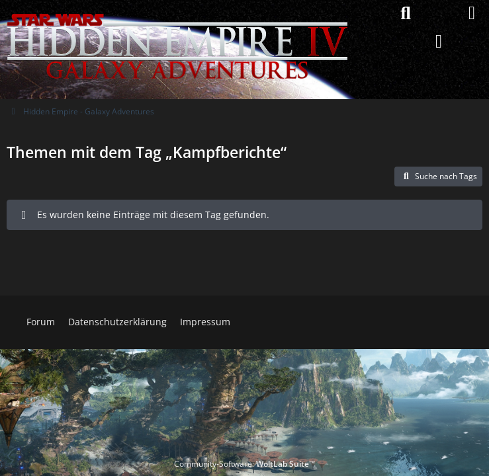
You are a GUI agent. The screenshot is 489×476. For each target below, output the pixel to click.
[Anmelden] (438, 41)
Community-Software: (244, 463)
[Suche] (405, 13)
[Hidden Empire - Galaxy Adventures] (177, 13)
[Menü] (472, 13)
